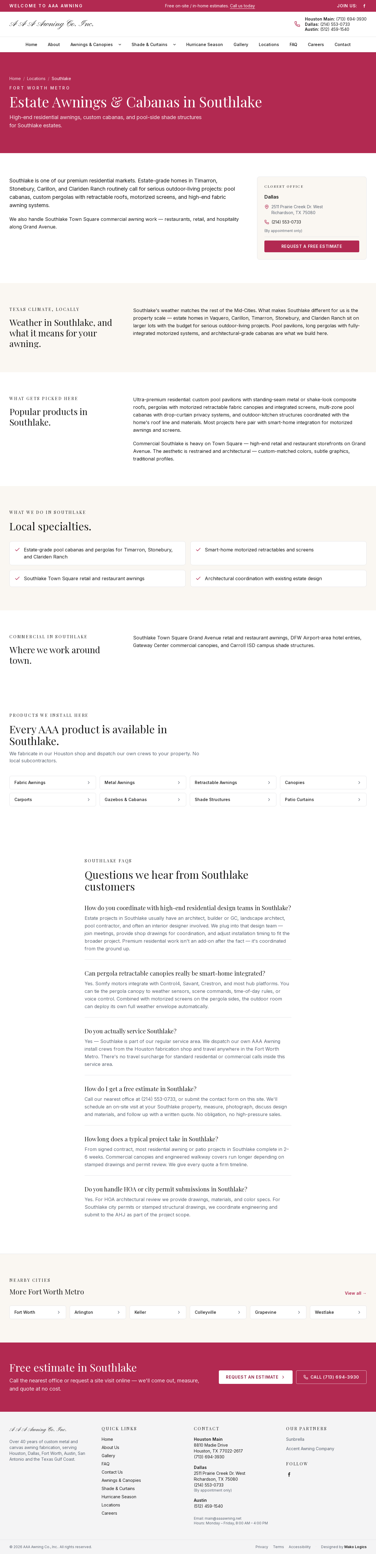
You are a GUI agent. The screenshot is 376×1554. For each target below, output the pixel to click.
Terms (278, 1547)
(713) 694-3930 (336, 18)
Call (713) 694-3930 (331, 1376)
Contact (343, 44)
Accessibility (300, 1547)
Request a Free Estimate (311, 246)
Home (31, 44)
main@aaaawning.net (223, 1518)
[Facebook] (364, 6)
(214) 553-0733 (327, 24)
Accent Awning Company (310, 1448)
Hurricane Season (204, 44)
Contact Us (112, 1472)
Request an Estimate (255, 1376)
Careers (316, 44)
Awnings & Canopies (91, 44)
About (54, 44)
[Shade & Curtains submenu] (174, 44)
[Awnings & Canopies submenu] (120, 44)
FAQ (293, 44)
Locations (269, 44)
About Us (110, 1447)
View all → (356, 1293)
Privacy (262, 1547)
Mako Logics (355, 1547)
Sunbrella (295, 1439)
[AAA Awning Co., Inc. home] (51, 24)
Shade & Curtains (149, 44)
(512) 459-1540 (327, 29)
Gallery (241, 44)
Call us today (242, 5)
